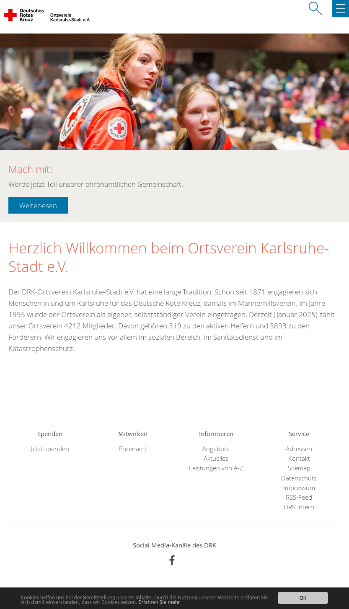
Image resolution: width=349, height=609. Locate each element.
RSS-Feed (299, 497)
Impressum (299, 488)
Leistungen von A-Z (216, 468)
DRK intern (299, 507)
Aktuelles (216, 458)
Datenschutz (299, 478)
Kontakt (299, 458)
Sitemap (299, 468)
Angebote (216, 449)
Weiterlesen (38, 205)
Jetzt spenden (50, 449)
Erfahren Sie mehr (159, 602)
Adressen (299, 449)
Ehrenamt (133, 449)
